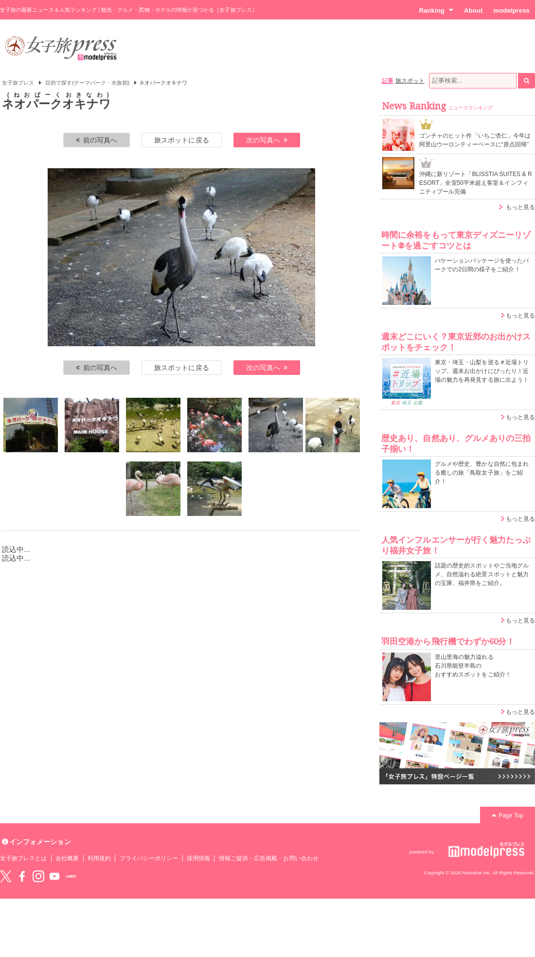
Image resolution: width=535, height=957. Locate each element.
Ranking (436, 10)
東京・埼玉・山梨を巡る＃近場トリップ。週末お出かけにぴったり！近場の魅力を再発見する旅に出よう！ (482, 371)
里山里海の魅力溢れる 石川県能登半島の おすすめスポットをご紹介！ (473, 666)
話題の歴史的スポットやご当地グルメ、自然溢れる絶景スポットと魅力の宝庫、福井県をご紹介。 (482, 574)
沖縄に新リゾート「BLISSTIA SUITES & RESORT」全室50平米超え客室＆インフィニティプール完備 (475, 183)
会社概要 (67, 858)
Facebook (22, 876)
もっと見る (520, 207)
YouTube (54, 876)
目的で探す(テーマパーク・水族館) (87, 83)
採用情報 (198, 858)
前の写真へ (97, 140)
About (473, 10)
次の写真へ (267, 140)
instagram (38, 876)
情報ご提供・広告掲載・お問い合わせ (269, 858)
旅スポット (410, 80)
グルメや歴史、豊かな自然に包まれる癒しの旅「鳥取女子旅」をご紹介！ (482, 473)
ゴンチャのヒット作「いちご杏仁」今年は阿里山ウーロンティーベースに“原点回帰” (475, 140)
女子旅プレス (18, 83)
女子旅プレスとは (23, 858)
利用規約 (99, 858)
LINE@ (71, 876)
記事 (387, 80)
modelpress (511, 10)
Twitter (6, 876)
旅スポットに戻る (181, 140)
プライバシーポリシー (149, 858)
